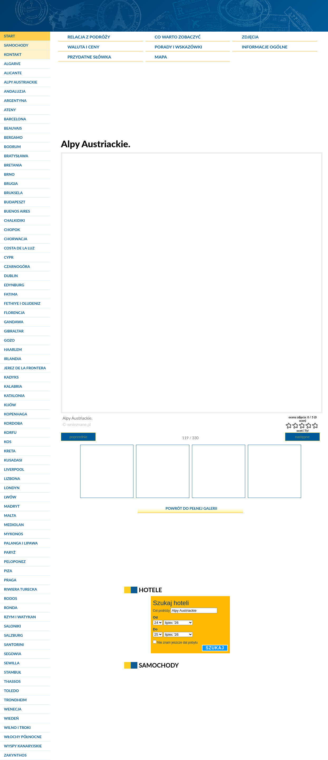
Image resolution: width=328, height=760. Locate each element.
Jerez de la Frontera (25, 368)
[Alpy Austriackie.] (106, 496)
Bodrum (12, 146)
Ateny (10, 109)
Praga (10, 580)
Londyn (12, 488)
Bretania (13, 165)
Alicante (13, 73)
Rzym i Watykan (20, 617)
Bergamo (13, 137)
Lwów (10, 497)
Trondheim (15, 700)
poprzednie (78, 436)
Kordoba (13, 423)
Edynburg (14, 285)
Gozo (9, 340)
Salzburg (13, 635)
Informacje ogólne (264, 46)
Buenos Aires (17, 211)
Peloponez (15, 561)
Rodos (10, 598)
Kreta (10, 451)
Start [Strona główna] (9, 36)
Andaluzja (15, 91)
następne (302, 436)
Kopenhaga (15, 414)
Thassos (12, 681)
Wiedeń (11, 718)
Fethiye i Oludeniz (22, 303)
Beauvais (13, 128)
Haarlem (13, 349)
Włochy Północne (23, 736)
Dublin (11, 275)
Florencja (14, 312)
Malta (10, 515)
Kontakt (12, 54)
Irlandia (12, 358)
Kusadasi (13, 460)
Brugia (11, 183)
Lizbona (12, 478)
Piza (8, 570)
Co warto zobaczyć (178, 36)
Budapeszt (14, 202)
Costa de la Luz (19, 248)
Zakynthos (15, 755)
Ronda (10, 607)
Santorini (14, 644)
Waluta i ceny (83, 46)
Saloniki (12, 626)
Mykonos (13, 534)
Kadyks (11, 377)
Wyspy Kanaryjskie (23, 746)
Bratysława (16, 156)
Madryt (12, 506)
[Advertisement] (190, 101)
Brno (9, 174)
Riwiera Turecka (20, 589)
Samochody (16, 45)
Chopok (12, 229)
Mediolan (14, 524)
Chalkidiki (14, 220)
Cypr (8, 257)
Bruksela (13, 192)
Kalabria (13, 386)
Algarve (12, 63)
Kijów (10, 405)
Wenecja (12, 709)
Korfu (10, 432)
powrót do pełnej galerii (191, 508)
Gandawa (13, 322)
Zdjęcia (250, 36)
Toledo (11, 690)
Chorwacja (15, 239)
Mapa (161, 56)
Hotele (150, 590)
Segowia (12, 653)
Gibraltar (13, 331)
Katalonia (14, 395)
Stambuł (12, 672)
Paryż (10, 552)
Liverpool (14, 469)
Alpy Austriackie (20, 82)
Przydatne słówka (89, 56)
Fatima (10, 294)
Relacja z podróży (88, 36)
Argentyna (15, 100)
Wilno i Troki (17, 727)
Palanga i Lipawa (21, 543)
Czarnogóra (17, 266)
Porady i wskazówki (178, 46)
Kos (7, 441)
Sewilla (12, 663)
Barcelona (15, 119)
